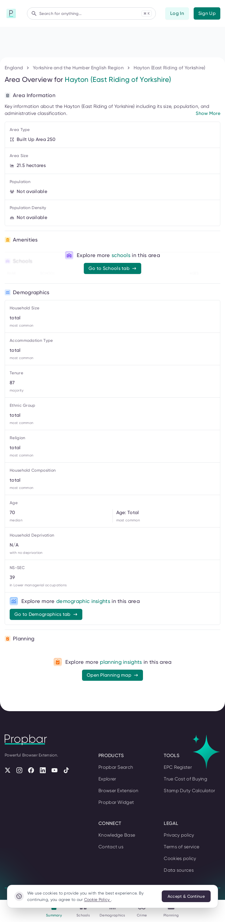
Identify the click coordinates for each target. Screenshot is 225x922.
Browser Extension (118, 790)
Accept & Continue (186, 896)
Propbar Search (115, 767)
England (14, 67)
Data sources (179, 870)
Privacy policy (179, 835)
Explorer (107, 779)
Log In (177, 13)
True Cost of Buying (185, 779)
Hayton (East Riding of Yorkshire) (169, 67)
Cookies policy (180, 858)
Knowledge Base (116, 835)
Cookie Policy (97, 899)
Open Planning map (112, 675)
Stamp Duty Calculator (189, 790)
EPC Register (178, 767)
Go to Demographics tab (46, 614)
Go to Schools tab (112, 268)
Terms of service (181, 846)
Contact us (110, 846)
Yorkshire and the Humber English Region (78, 67)
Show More (208, 113)
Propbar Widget (116, 802)
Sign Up (207, 13)
